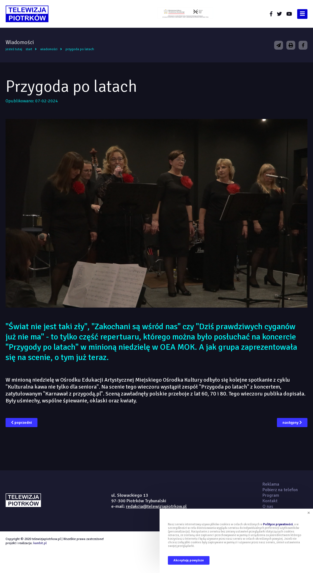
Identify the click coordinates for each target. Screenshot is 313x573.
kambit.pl (40, 543)
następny (292, 422)
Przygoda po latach (79, 49)
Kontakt (269, 501)
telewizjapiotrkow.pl (27, 14)
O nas (267, 506)
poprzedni (21, 422)
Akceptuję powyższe (188, 560)
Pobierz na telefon (280, 490)
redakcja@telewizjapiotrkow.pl (156, 506)
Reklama (270, 484)
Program (270, 495)
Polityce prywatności (278, 524)
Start (29, 49)
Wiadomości (48, 49)
